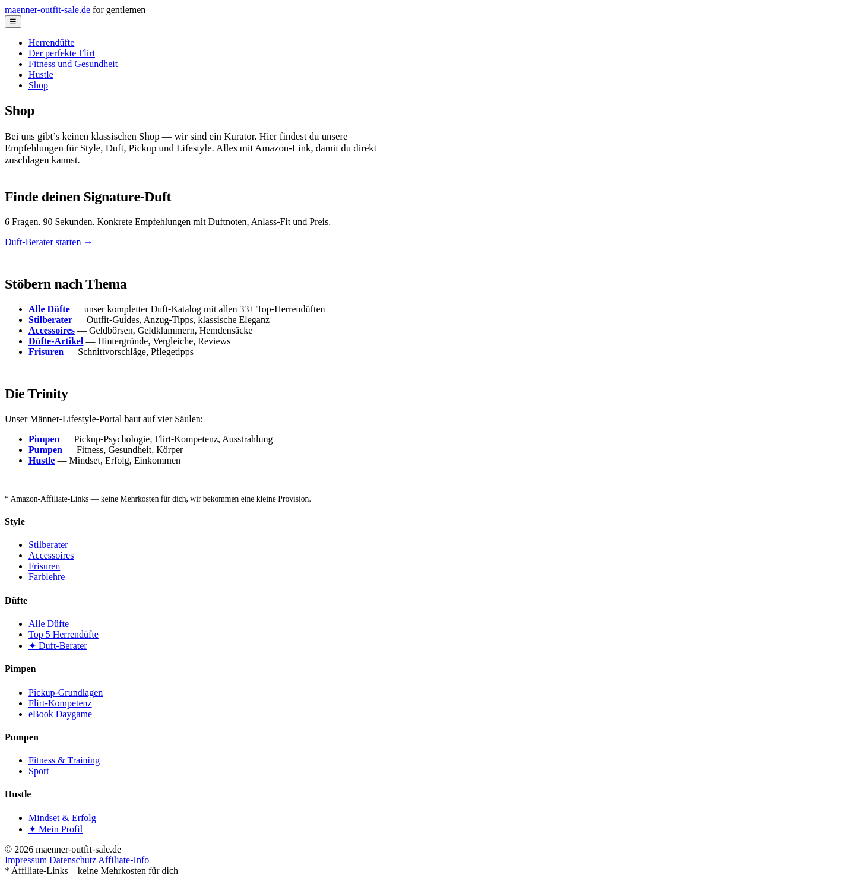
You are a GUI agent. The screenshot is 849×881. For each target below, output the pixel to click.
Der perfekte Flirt (61, 53)
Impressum (26, 860)
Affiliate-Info (123, 860)
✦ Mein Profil (55, 829)
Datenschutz (72, 860)
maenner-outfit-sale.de (49, 10)
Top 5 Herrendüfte (63, 634)
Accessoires (51, 555)
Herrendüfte (51, 42)
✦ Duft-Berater (57, 646)
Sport (38, 771)
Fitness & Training (64, 760)
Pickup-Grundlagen (65, 692)
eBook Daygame (60, 714)
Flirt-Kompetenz (60, 703)
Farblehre (46, 577)
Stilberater (48, 545)
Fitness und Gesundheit (73, 64)
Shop (38, 85)
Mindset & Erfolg (62, 818)
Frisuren (44, 566)
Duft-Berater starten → (49, 242)
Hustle (40, 74)
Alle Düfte (48, 624)
